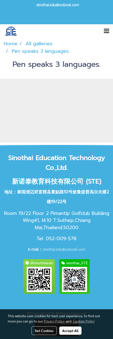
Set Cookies (44, 330)
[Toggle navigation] (106, 31)
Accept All (70, 330)
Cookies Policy (83, 321)
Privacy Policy (54, 321)
